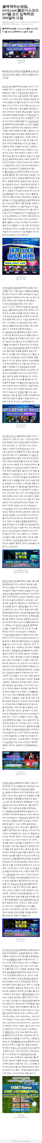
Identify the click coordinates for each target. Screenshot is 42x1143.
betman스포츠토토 (19, 884)
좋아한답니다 (11, 172)
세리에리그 (18, 474)
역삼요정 (32, 115)
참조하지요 (24, 93)
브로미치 (11, 672)
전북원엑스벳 (17, 650)
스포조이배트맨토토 (16, 348)
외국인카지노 (24, 448)
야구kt (12, 531)
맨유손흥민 (24, 606)
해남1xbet (23, 817)
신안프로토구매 (20, 540)
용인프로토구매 (9, 581)
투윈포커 (33, 493)
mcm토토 (9, 509)
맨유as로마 (24, 486)
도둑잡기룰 (22, 392)
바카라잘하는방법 (10, 288)
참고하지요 (7, 86)
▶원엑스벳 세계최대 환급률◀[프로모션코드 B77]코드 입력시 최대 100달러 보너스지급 (20, 74)
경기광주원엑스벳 (28, 900)
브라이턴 (23, 322)
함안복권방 (20, 729)
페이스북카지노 (12, 966)
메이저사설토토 (22, 625)
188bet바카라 (11, 332)
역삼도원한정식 (20, 200)
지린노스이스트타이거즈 (22, 1048)
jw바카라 (19, 467)
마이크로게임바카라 (14, 304)
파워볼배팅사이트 (19, 1041)
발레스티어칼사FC (27, 382)
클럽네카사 (10, 1032)
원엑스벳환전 (21, 521)
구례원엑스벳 (11, 811)
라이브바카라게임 (10, 950)
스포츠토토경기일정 (26, 978)
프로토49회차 (8, 783)
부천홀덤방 (12, 959)
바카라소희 (12, 316)
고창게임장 (10, 874)
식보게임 (9, 742)
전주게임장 (10, 635)
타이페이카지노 (9, 436)
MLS (22, 442)
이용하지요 (32, 213)
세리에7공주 (27, 1000)
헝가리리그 (10, 827)
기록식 (34, 354)
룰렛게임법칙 (29, 994)
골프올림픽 (12, 972)
